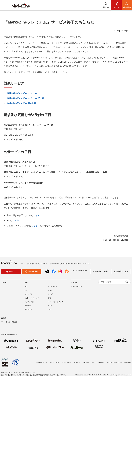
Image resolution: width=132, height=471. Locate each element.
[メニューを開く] (5, 5)
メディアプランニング (55, 302)
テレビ (50, 306)
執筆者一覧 (28, 309)
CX (26, 290)
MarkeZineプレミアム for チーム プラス (25, 98)
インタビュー (52, 287)
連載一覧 (28, 306)
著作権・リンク (41, 362)
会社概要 (86, 362)
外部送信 (127, 362)
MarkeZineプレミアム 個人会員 (21, 103)
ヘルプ (31, 362)
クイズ (50, 294)
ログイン (10, 271)
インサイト (28, 294)
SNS (49, 309)
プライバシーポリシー (114, 362)
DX (26, 287)
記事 (26, 283)
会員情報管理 (66, 362)
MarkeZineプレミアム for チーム (21, 93)
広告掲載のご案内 (100, 271)
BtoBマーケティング (32, 298)
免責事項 (77, 362)
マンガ (50, 290)
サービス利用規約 (97, 362)
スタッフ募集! (54, 362)
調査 (49, 298)
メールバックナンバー (79, 271)
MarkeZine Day (76, 287)
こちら (36, 215)
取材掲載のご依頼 (121, 271)
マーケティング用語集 (9, 322)
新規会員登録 (31, 271)
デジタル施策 (29, 302)
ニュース (4, 283)
